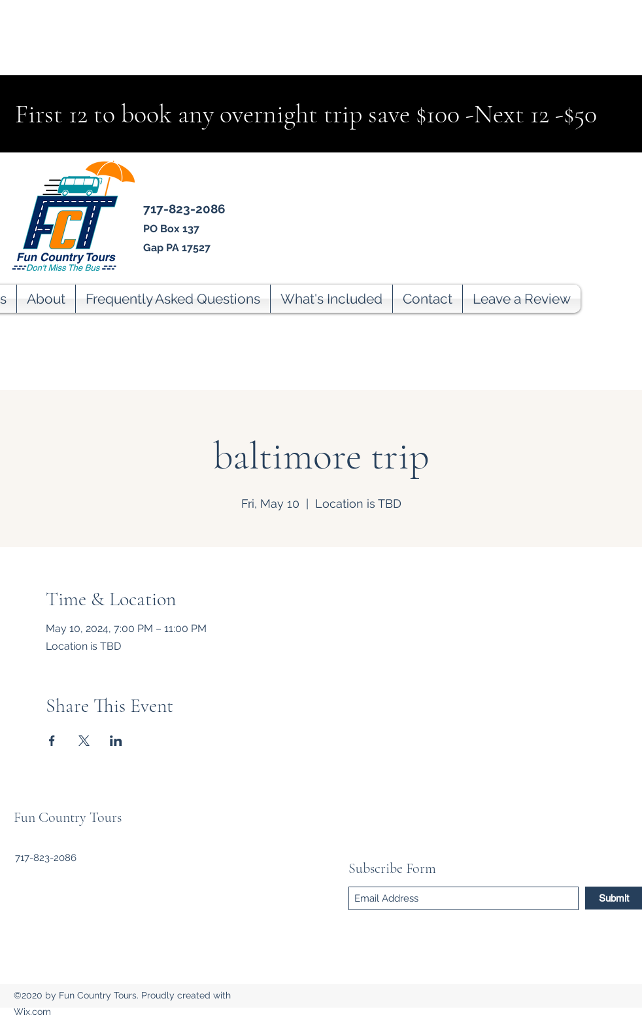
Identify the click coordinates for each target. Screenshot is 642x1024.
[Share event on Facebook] (52, 740)
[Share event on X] (84, 740)
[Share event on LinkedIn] (116, 740)
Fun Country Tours (68, 817)
